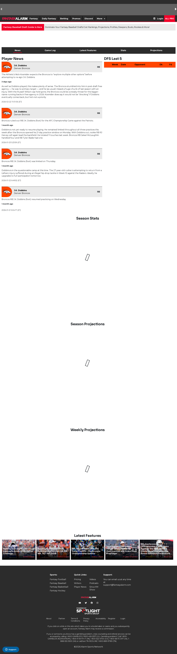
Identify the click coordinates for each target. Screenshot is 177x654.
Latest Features (88, 50)
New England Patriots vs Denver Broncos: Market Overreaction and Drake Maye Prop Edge (121, 550)
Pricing (77, 579)
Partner (62, 618)
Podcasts (93, 583)
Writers (77, 583)
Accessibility (101, 618)
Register (111, 618)
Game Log (50, 50)
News (17, 50)
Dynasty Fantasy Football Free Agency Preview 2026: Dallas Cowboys (18, 551)
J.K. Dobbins (20, 65)
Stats (123, 50)
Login (160, 18)
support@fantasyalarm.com (117, 585)
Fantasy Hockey (57, 590)
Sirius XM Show (93, 588)
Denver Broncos (22, 68)
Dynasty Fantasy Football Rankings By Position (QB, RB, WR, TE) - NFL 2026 (52, 551)
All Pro (169, 18)
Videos (92, 579)
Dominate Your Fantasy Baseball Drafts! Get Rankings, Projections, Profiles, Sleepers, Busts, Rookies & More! (97, 27)
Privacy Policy (86, 619)
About (48, 618)
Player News (80, 587)
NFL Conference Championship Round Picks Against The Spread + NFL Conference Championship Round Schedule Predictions (155, 549)
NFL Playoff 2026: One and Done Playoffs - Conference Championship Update (86, 551)
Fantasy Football (58, 579)
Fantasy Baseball (58, 583)
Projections (156, 50)
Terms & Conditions (75, 619)
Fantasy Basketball (59, 587)
